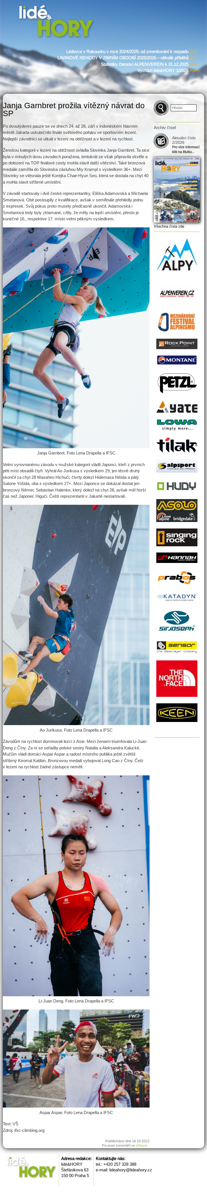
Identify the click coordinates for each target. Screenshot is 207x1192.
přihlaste (141, 1145)
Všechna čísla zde (169, 226)
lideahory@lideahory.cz (130, 1169)
